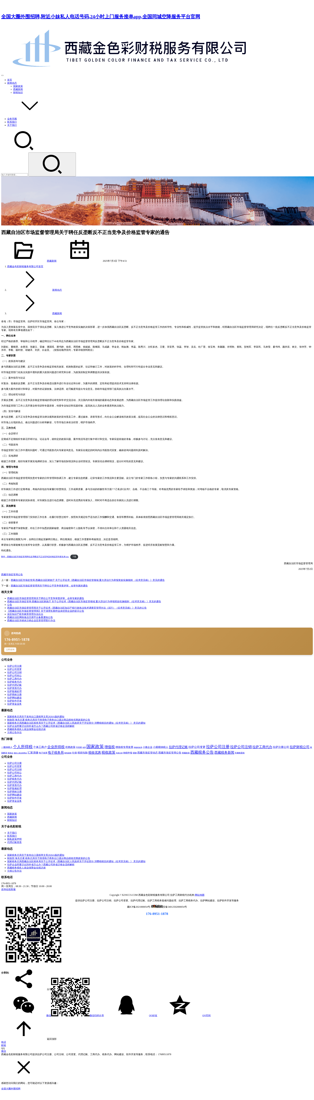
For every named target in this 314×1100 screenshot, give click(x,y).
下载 (74, 557)
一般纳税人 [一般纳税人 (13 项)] (6, 747)
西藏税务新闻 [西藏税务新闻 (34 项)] (224, 752)
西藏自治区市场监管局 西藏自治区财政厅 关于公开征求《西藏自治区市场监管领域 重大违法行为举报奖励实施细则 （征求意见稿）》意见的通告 (88, 580)
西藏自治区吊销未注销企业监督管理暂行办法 (31, 620)
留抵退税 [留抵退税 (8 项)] (68, 753)
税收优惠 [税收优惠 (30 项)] (94, 752)
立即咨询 (10, 649)
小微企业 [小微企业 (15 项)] (147, 747)
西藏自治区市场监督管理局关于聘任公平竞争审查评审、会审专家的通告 (45, 598)
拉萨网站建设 (14, 697)
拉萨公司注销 (14, 672)
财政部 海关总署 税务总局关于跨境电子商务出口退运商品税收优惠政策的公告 (48, 719)
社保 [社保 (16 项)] (74, 752)
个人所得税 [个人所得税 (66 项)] (23, 746)
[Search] (52, 164)
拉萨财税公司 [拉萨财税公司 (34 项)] (299, 747)
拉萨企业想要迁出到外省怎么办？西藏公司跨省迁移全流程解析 (41, 864)
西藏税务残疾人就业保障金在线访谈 (26, 729)
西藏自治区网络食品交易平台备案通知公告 (30, 617)
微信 (52, 1015)
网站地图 (199, 895)
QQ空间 (184, 1015)
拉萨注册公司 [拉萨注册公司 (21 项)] (281, 747)
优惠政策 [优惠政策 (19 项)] (70, 747)
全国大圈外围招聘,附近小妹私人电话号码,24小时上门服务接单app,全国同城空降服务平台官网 (100, 16)
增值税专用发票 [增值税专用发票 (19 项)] (124, 747)
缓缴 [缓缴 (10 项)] (135, 753)
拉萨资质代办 (14, 688)
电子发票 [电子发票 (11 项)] (43, 753)
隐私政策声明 (14, 839)
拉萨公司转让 (14, 675)
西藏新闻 (18, 89)
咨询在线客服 (8, 889)
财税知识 (18, 92)
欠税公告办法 (14, 732)
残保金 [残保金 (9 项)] (10, 753)
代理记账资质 (14, 842)
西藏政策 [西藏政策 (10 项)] (186, 753)
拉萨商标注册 (14, 694)
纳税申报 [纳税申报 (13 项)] (127, 753)
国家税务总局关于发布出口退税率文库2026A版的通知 (35, 716)
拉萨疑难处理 (14, 691)
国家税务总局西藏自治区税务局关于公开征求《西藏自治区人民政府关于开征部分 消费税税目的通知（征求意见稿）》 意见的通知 (76, 723)
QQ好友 (130, 1015)
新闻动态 (12, 83)
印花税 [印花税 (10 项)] (79, 747)
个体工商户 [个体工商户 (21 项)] (40, 747)
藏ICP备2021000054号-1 (140, 907)
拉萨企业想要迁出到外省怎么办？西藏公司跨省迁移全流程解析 (41, 726)
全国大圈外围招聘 (10, 1088)
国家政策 (18, 86)
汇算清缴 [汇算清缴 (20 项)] (32, 752)
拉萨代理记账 (14, 685)
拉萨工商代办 (14, 678)
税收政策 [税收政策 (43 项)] (108, 752)
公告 (9, 604)
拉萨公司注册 (14, 666)
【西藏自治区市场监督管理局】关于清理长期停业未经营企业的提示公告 (45, 611)
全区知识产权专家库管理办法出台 (25, 614)
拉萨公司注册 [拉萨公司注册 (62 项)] (218, 747)
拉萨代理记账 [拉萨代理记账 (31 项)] (178, 747)
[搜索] (23, 151)
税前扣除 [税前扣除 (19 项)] (83, 752)
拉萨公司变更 (14, 669)
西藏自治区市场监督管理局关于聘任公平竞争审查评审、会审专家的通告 (49, 585)
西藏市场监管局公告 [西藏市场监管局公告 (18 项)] (169, 752)
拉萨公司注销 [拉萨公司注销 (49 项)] (241, 747)
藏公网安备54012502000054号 (171, 907)
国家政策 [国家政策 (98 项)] (95, 746)
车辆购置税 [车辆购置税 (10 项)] (240, 753)
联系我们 (12, 122)
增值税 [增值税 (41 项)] (109, 747)
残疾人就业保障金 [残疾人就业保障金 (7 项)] (20, 753)
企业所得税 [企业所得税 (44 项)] (56, 747)
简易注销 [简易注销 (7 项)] (119, 753)
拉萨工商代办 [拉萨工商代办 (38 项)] (262, 747)
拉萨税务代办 (14, 682)
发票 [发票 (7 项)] (84, 747)
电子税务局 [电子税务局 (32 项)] (56, 752)
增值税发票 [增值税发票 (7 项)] (138, 747)
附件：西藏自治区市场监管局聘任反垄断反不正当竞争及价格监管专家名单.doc (35, 557)
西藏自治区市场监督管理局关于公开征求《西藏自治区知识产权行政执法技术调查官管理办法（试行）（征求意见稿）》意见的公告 (77, 608)
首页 (9, 80)
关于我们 (12, 125)
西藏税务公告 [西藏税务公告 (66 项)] (202, 752)
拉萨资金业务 (14, 704)
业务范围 (12, 119)
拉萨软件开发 (14, 701)
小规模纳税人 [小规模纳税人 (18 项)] (160, 747)
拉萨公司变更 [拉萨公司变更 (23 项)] (197, 747)
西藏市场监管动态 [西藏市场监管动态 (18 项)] (147, 752)
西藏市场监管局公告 (12, 574)
